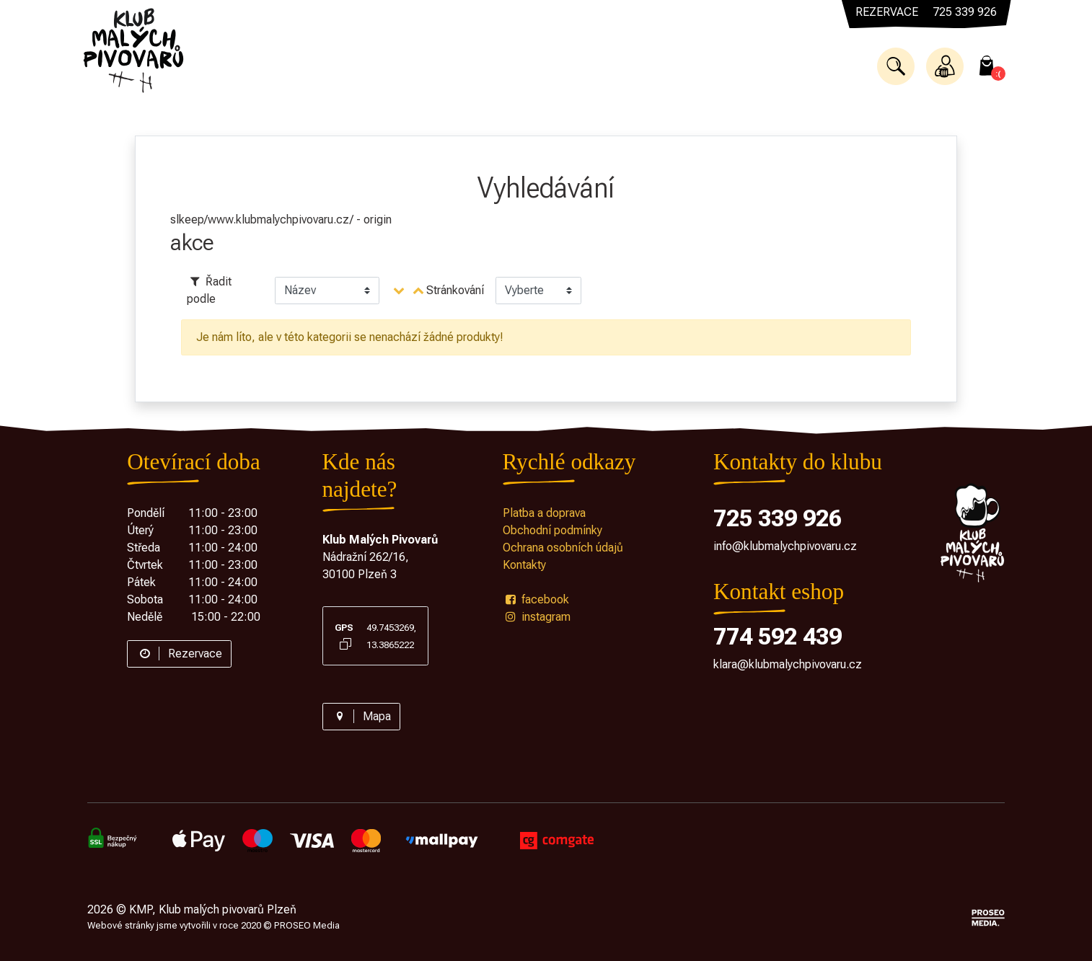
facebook (536, 599)
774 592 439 (777, 636)
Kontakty (524, 565)
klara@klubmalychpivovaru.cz (787, 664)
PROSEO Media (307, 925)
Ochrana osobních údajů (563, 547)
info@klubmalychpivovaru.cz (785, 546)
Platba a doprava (544, 513)
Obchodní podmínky (552, 530)
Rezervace (178, 653)
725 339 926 (777, 518)
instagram (537, 617)
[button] (896, 66)
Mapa (361, 716)
